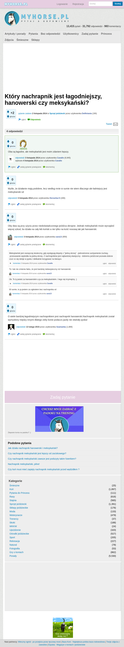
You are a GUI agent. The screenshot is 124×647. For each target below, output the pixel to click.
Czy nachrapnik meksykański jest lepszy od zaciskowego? (37, 453)
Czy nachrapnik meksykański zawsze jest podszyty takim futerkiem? (42, 458)
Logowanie (62, 4)
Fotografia (15, 548)
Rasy (12, 496)
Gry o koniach (16, 552)
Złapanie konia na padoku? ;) (19, 432)
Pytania (33, 33)
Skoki (12, 522)
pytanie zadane (24, 113)
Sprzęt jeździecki (57, 113)
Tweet (109, 124)
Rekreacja (15, 541)
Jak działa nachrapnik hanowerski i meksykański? (33, 448)
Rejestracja (78, 4)
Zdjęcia (9, 40)
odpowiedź (20, 158)
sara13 (59, 237)
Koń (12, 489)
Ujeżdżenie (15, 530)
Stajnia (13, 500)
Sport (12, 537)
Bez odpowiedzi (50, 33)
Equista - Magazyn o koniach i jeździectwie (66, 645)
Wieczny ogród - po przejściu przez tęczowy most (39, 642)
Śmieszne (22, 40)
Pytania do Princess (20, 493)
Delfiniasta (87, 113)
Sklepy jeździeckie (19, 507)
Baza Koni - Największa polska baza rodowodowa (83, 642)
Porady (13, 556)
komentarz (17, 263)
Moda (12, 511)
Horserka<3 (55, 198)
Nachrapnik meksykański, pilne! (24, 464)
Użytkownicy (71, 33)
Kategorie (15, 481)
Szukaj (118, 4)
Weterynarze (16, 515)
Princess (106, 33)
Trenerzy (14, 519)
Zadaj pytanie (90, 33)
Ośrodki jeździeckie (19, 533)
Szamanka (61, 327)
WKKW (13, 526)
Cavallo (60, 158)
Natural (13, 545)
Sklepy (35, 40)
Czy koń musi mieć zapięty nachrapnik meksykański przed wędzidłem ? (43, 469)
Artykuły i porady (15, 33)
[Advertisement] (62, 67)
